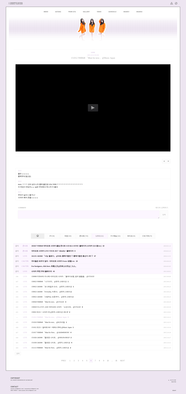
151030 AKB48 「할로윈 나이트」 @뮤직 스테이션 (51, 343)
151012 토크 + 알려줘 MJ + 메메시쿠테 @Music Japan (51, 327)
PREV (63, 361)
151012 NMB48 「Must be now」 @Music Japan (93, 58)
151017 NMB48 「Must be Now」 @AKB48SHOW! (50, 332)
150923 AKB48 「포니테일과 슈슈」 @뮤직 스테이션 (51, 287)
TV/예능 (115, 236)
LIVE (100, 236)
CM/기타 (147, 236)
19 (77, 261)
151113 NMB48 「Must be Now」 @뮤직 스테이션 (50, 348)
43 (54, 271)
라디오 (131, 236)
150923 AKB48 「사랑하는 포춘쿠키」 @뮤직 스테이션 (52, 297)
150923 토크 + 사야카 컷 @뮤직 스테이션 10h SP (50, 312)
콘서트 (83, 236)
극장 (67, 236)
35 (116, 361)
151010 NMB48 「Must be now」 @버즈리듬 (48, 322)
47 (95, 256)
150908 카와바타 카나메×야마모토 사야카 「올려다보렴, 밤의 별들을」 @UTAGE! (62, 276)
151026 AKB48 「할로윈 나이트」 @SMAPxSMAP (50, 338)
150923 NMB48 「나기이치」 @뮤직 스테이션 (49, 282)
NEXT (122, 361)
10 (103, 246)
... (111, 361)
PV (52, 236)
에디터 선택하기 (161, 208)
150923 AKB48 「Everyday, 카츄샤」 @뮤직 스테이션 (51, 292)
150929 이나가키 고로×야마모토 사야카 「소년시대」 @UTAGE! (56, 307)
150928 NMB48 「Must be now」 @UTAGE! (48, 302)
